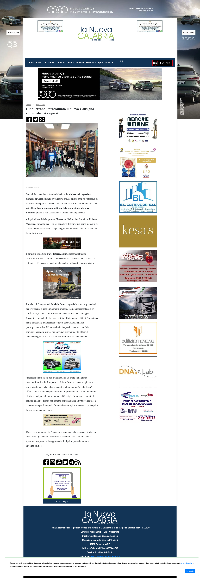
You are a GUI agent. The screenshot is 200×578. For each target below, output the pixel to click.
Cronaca (52, 62)
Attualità (80, 62)
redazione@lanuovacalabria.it (105, 556)
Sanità (70, 62)
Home (31, 62)
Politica (61, 62)
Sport (100, 62)
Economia (91, 62)
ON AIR (165, 63)
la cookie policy (187, 563)
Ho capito (190, 571)
